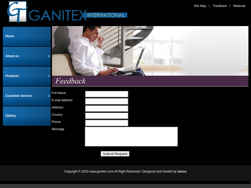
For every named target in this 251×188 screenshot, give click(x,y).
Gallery (10, 116)
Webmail (239, 6)
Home (9, 36)
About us (27, 56)
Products (27, 76)
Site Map (200, 6)
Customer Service (27, 96)
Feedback (220, 6)
